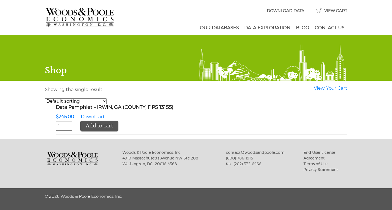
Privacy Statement (321, 170)
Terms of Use (315, 164)
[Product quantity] (64, 126)
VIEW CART (331, 11)
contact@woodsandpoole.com (255, 153)
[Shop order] (76, 101)
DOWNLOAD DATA (285, 11)
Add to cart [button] (99, 126)
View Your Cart (330, 88)
